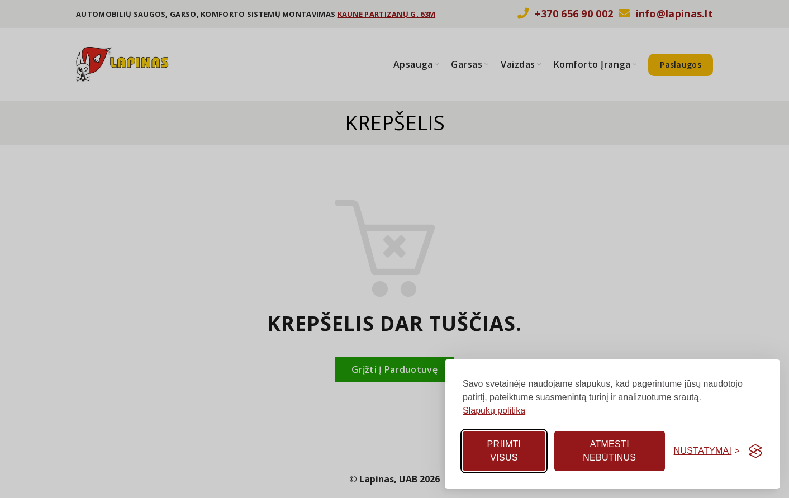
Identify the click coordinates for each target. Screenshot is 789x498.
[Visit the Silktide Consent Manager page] (755, 451)
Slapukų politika (494, 410)
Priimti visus (504, 450)
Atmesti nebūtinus (609, 450)
